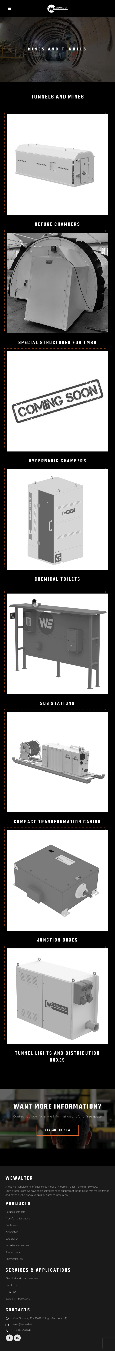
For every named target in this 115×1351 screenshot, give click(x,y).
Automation (12, 1232)
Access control (13, 1252)
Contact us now (58, 1130)
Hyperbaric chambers (17, 1245)
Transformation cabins (18, 1218)
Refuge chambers (15, 1211)
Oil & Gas (11, 1291)
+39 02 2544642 (22, 1330)
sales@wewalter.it (23, 1324)
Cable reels (12, 1225)
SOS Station (12, 1238)
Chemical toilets (14, 1258)
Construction (12, 1285)
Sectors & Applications (18, 1298)
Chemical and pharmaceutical (22, 1278)
